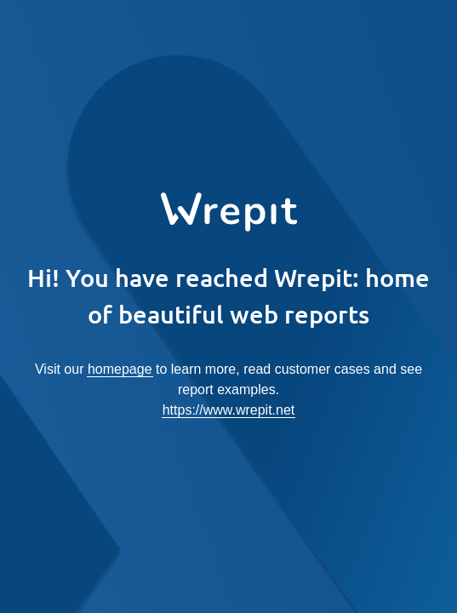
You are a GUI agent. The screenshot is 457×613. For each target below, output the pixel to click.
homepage (120, 369)
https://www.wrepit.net (229, 410)
